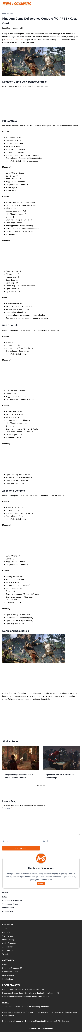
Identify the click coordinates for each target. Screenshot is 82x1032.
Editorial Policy (8, 939)
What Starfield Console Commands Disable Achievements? (26, 997)
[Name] (21, 841)
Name (6, 841)
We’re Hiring (7, 954)
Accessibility (7, 947)
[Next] (76, 765)
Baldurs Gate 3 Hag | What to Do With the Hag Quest (23, 989)
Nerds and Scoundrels (15, 39)
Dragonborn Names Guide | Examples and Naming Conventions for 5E (30, 993)
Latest (4, 897)
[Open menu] (78, 3)
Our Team (6, 932)
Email (46, 841)
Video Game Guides (10, 904)
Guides (10, 13)
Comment (7, 808)
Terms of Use (7, 936)
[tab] (37, 785)
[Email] (61, 841)
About (4, 929)
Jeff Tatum (7, 28)
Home (4, 13)
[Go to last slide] (6, 765)
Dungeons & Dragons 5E (12, 901)
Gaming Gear (7, 911)
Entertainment (8, 908)
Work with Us (7, 950)
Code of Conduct (9, 943)
